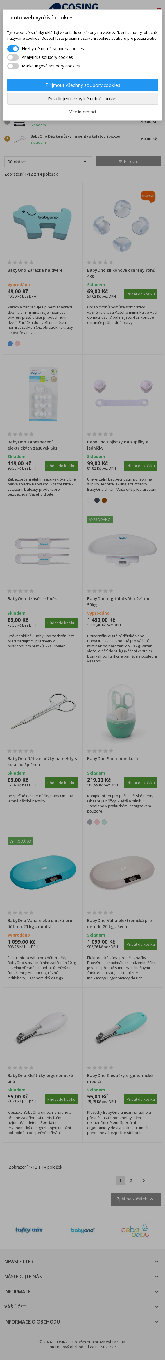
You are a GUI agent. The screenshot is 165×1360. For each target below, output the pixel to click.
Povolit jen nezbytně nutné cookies (83, 98)
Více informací (82, 111)
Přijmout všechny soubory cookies (83, 85)
